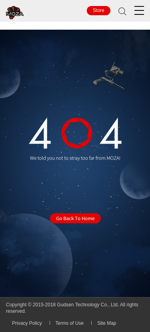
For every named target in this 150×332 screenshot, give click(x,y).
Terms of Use (70, 323)
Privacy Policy (27, 323)
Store (98, 10)
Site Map (106, 323)
